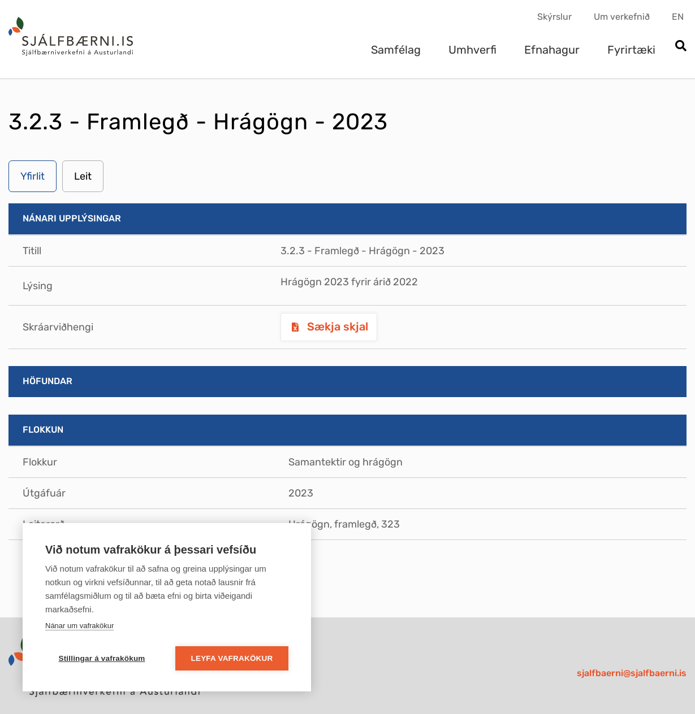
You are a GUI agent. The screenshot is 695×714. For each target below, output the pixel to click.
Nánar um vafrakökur (79, 625)
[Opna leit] (680, 46)
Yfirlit (32, 176)
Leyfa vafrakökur (232, 658)
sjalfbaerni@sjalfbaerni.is (632, 673)
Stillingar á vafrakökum (101, 658)
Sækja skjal (336, 326)
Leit (83, 176)
